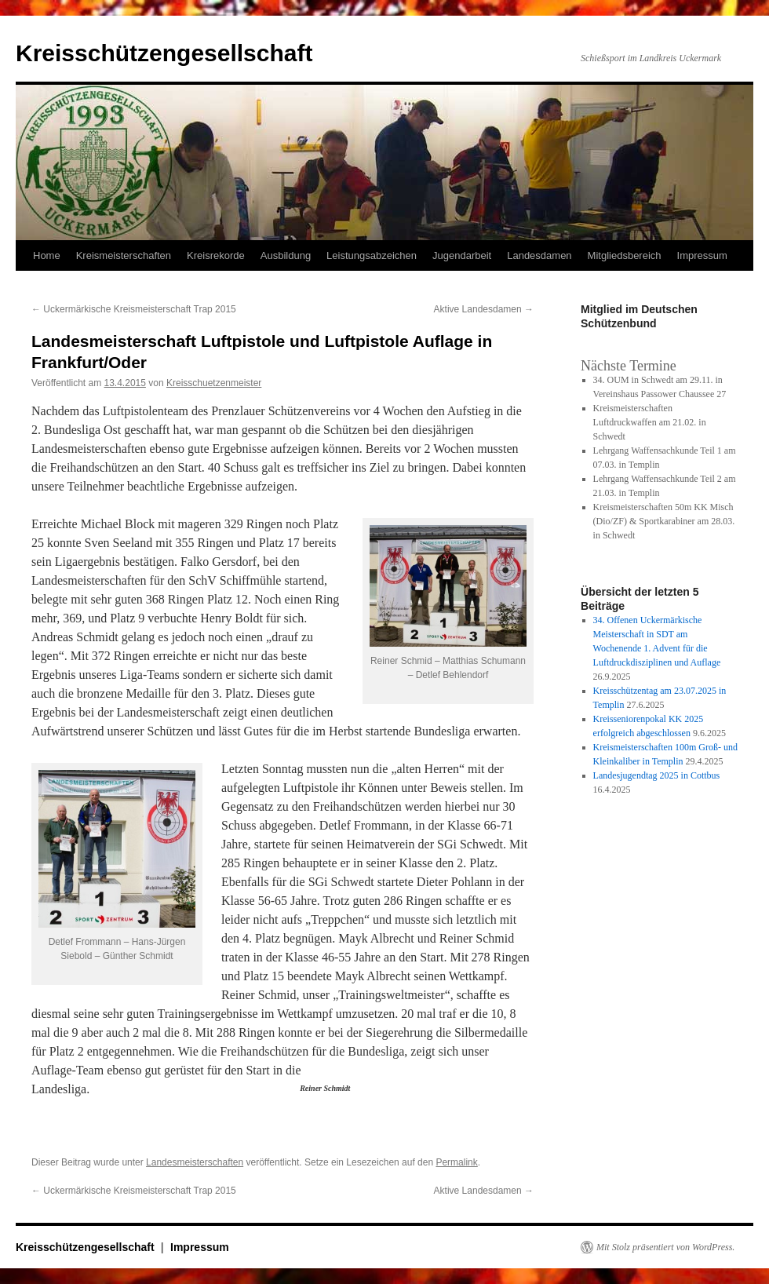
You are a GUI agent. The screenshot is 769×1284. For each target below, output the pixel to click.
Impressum (702, 255)
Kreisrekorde (216, 255)
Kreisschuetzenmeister (213, 383)
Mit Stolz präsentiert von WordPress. (665, 1247)
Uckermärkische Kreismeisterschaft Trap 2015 (133, 309)
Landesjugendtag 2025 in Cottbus (656, 775)
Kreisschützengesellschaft (164, 53)
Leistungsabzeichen (371, 255)
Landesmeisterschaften (194, 1162)
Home (46, 255)
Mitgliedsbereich (624, 255)
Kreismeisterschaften (123, 255)
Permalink (456, 1162)
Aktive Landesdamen (484, 309)
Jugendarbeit (461, 255)
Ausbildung (286, 255)
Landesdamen (539, 255)
